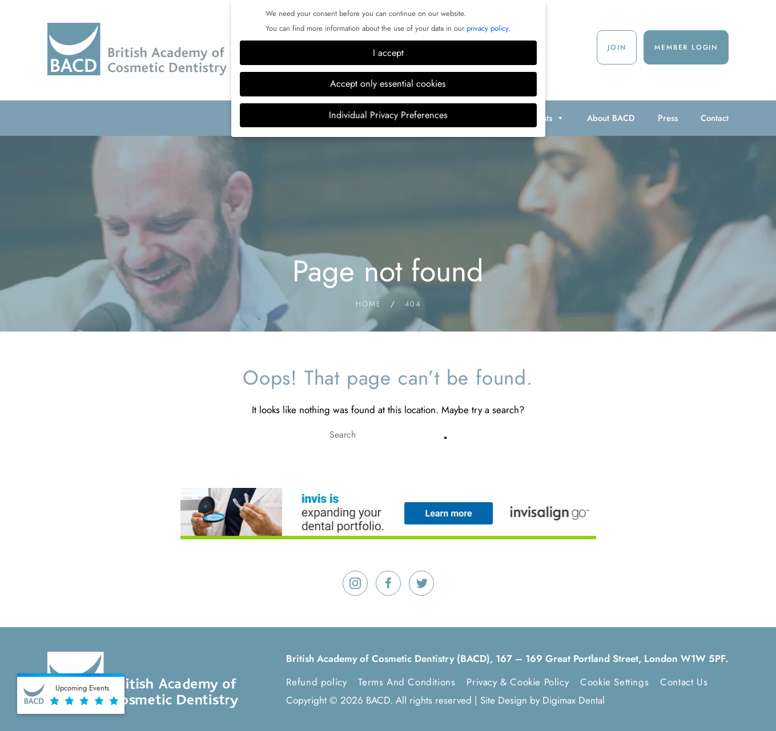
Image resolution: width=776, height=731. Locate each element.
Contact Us (683, 682)
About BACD (611, 118)
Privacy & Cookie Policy (518, 682)
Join (617, 47)
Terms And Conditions (406, 682)
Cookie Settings (614, 682)
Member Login (686, 47)
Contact (715, 118)
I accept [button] (388, 52)
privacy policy (487, 28)
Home (368, 303)
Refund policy (316, 682)
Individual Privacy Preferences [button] (388, 115)
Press (668, 118)
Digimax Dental (573, 700)
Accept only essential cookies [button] (388, 83)
